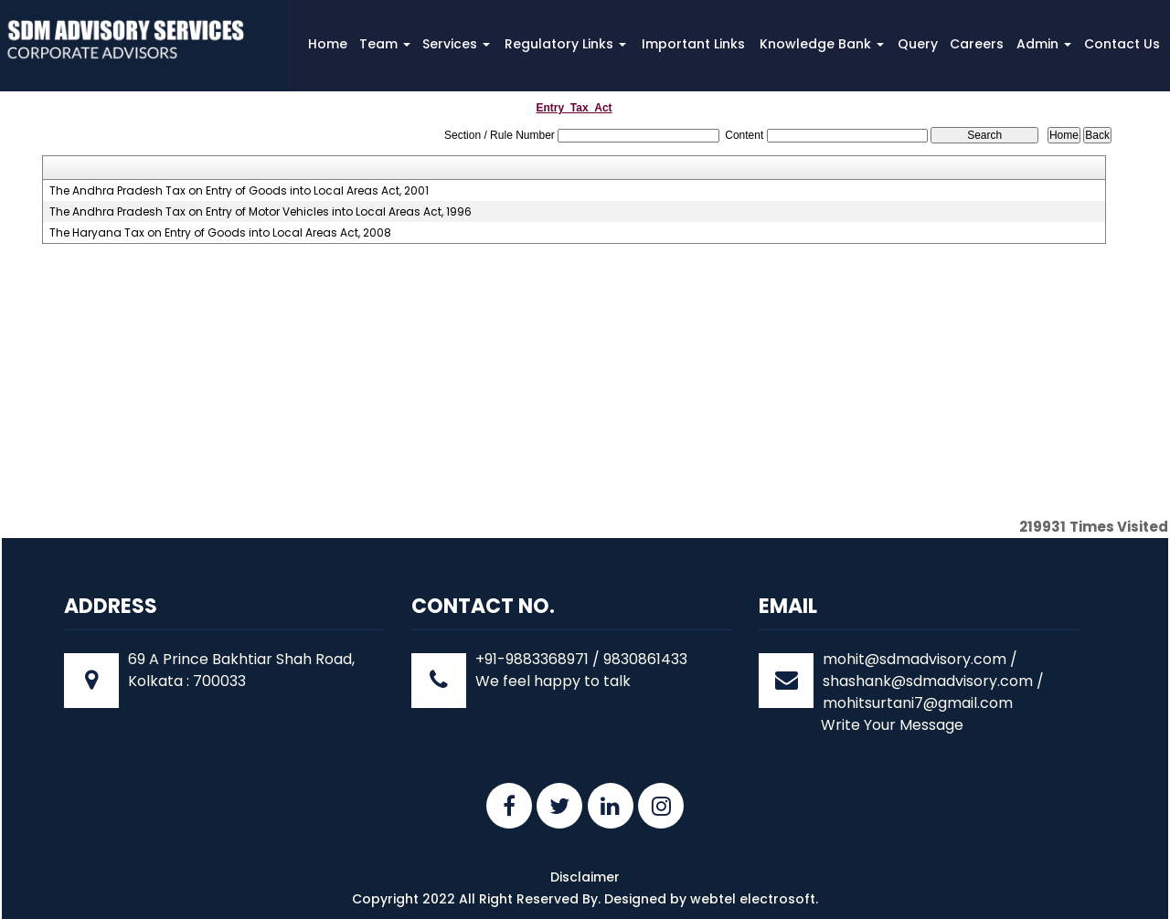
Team (384, 44)
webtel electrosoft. (754, 899)
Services (456, 44)
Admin (1043, 44)
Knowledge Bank (822, 44)
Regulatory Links (565, 44)
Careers (977, 44)
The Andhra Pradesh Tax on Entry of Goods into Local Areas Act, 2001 (239, 191)
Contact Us (1122, 44)
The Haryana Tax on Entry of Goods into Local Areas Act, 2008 (220, 233)
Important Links (693, 44)
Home (327, 44)
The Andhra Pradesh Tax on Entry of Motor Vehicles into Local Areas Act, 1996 (260, 212)
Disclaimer (585, 877)
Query (918, 44)
